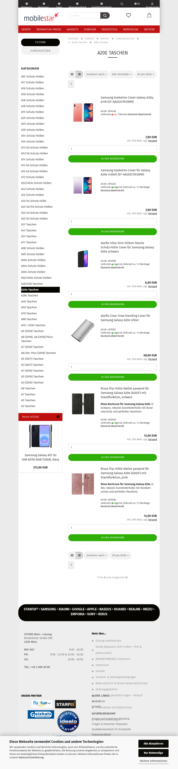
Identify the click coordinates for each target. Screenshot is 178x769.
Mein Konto (98, 701)
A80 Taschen (29, 319)
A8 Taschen (28, 388)
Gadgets (72, 29)
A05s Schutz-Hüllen (33, 260)
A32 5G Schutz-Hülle (33, 201)
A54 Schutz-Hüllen (32, 135)
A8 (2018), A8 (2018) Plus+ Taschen (37, 339)
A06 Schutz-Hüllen (32, 248)
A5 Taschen (28, 400)
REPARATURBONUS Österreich (113, 659)
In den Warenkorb (112, 158)
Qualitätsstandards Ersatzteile (102, 5)
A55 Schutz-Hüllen (32, 123)
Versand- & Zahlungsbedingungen (116, 677)
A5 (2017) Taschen (32, 358)
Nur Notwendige (153, 752)
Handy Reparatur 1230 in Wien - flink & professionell (119, 649)
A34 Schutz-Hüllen (32, 141)
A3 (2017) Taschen (32, 365)
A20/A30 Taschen (32, 283)
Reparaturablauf (101, 734)
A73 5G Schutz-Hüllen (34, 147)
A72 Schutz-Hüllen (32, 177)
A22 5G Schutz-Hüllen (34, 218)
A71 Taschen (29, 242)
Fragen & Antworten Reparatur (110, 723)
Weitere (149, 29)
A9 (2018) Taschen (32, 331)
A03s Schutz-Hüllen (33, 272)
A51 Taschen (29, 236)
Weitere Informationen (153, 761)
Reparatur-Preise (49, 29)
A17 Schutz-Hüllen (32, 82)
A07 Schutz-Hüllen (32, 76)
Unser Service (59, 5)
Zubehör (90, 29)
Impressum (102, 665)
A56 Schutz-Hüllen (32, 94)
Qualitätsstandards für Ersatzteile (111, 729)
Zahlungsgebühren (107, 689)
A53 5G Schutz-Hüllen (34, 153)
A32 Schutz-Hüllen (32, 195)
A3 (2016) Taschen (32, 382)
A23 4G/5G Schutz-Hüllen (37, 206)
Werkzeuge (130, 29)
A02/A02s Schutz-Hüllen (36, 277)
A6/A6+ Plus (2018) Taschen (38, 353)
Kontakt (100, 671)
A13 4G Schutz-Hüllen (34, 171)
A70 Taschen (29, 313)
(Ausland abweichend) (139, 114)
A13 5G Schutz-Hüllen (34, 165)
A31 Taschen (29, 224)
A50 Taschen (29, 307)
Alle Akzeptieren (153, 743)
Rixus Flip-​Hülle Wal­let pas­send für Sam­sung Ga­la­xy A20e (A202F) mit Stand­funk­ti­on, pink (125, 473)
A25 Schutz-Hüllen (32, 118)
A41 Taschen (29, 230)
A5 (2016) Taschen (32, 376)
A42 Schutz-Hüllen (32, 189)
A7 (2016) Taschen (32, 370)
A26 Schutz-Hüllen (32, 106)
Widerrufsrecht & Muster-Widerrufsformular (122, 683)
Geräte (26, 29)
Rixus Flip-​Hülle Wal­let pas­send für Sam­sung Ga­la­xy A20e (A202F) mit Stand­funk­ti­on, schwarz (125, 393)
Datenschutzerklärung (31, 757)
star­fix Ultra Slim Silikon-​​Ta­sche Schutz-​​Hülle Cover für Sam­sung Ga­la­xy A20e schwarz (127, 247)
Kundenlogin (152, 5)
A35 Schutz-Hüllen (32, 130)
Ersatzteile (109, 29)
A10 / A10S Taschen (33, 325)
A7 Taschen (28, 394)
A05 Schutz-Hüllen (32, 254)
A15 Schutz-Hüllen (32, 112)
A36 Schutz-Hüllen (32, 100)
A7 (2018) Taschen (32, 347)
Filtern (40, 42)
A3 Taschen (28, 406)
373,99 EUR (40, 467)
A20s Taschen (29, 295)
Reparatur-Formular (44, 5)
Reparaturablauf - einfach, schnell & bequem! (77, 5)
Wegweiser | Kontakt (26, 5)
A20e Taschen (30, 289)
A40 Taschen (29, 301)
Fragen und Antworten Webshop (111, 718)
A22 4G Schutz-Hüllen (34, 212)
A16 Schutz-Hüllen (32, 88)
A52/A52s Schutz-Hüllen (36, 183)
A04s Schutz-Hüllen (33, 266)
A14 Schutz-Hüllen (32, 159)
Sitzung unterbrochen (108, 640)
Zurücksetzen (40, 50)
